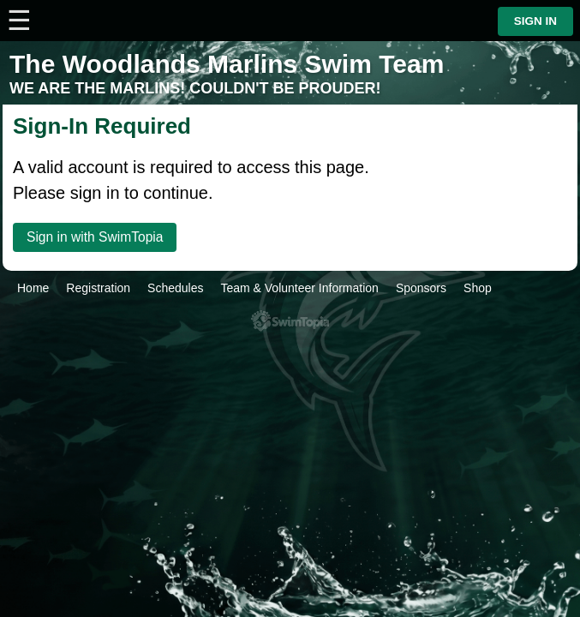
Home (33, 288)
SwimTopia (290, 321)
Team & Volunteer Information (299, 288)
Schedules (175, 288)
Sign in (535, 21)
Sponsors (421, 288)
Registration (98, 288)
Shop (477, 288)
